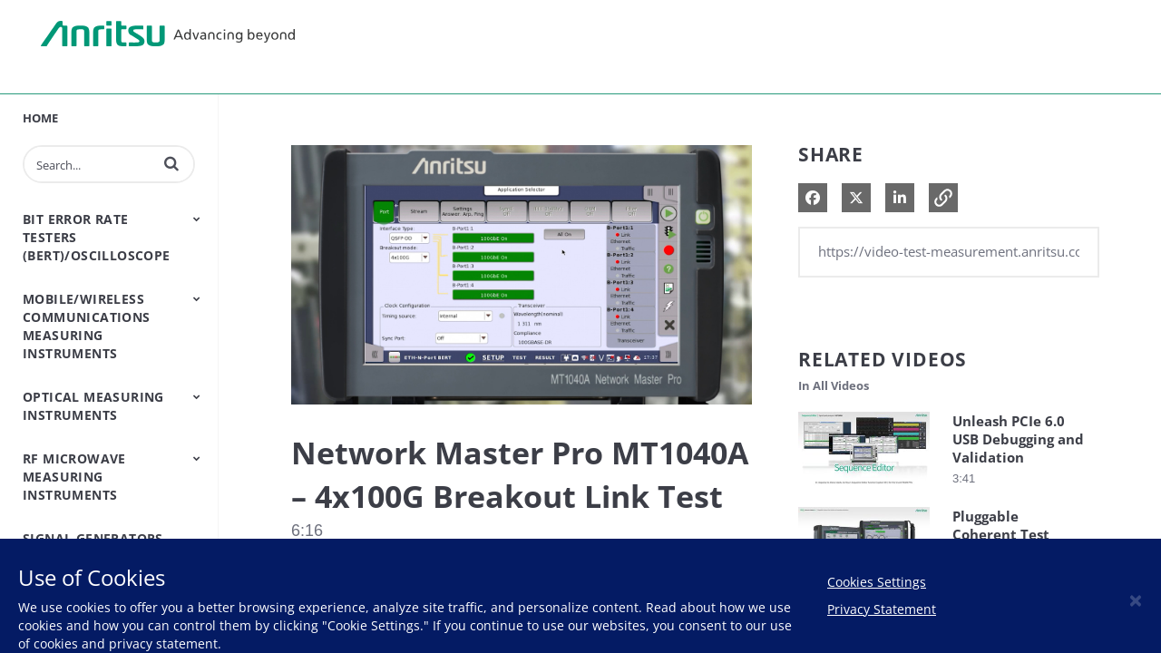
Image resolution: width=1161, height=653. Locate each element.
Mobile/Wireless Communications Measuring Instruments (87, 326)
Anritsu (168, 34)
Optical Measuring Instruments (93, 406)
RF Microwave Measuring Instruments (74, 476)
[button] (171, 163)
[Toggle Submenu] (196, 218)
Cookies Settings (876, 581)
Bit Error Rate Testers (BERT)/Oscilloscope (97, 237)
